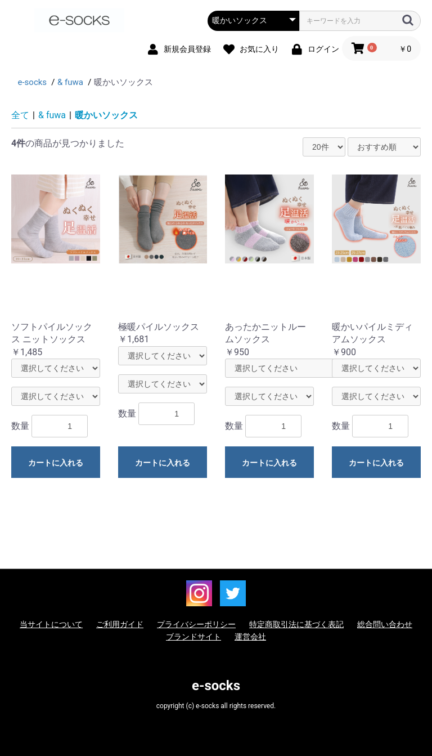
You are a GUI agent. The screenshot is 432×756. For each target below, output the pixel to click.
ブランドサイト (193, 636)
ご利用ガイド (119, 624)
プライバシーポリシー (196, 624)
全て (20, 115)
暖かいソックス (106, 115)
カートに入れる (55, 462)
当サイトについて (51, 624)
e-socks (216, 686)
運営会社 (250, 636)
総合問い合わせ (384, 624)
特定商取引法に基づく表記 (296, 624)
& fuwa (52, 115)
